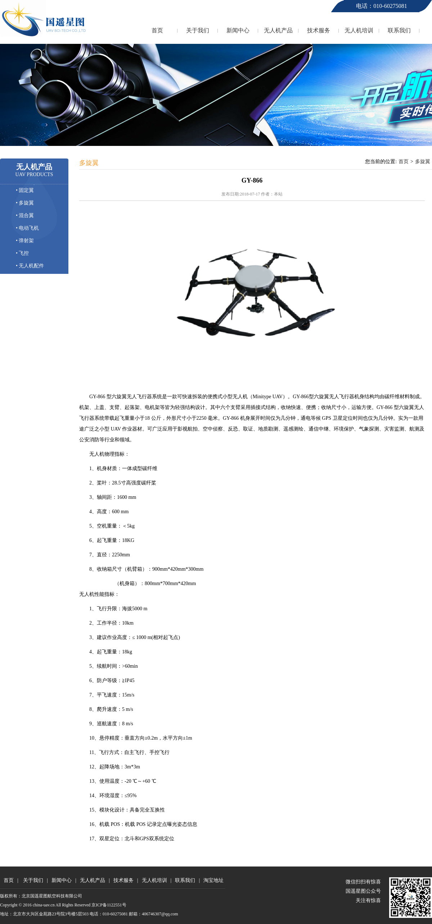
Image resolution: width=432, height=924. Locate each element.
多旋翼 (422, 161)
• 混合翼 (25, 215)
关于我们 (197, 30)
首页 (157, 30)
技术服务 (318, 30)
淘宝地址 (213, 880)
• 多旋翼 (25, 203)
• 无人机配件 (30, 265)
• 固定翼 (25, 190)
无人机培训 (359, 30)
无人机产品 (278, 30)
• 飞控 (22, 253)
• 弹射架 (25, 240)
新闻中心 (237, 30)
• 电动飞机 (27, 228)
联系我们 (399, 30)
